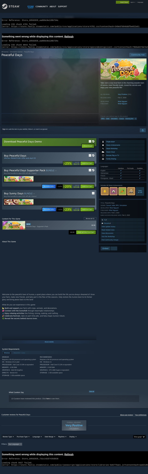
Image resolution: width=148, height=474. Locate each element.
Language (36, 443)
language (140, 2)
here (48, 402)
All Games (4, 55)
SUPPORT (62, 6)
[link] (71, 166)
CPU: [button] (108, 450)
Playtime (61, 443)
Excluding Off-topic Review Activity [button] (38, 450)
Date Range (49, 443)
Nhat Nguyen (122, 104)
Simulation (114, 121)
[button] (87, 166)
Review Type (7, 443)
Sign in (4, 132)
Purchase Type (22, 443)
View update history (108, 229)
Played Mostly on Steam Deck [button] (75, 450)
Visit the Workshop (108, 239)
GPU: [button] (116, 450)
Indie (107, 121)
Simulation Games (16, 55)
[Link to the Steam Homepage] (13, 8)
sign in (132, 2)
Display (72, 443)
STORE (30, 6)
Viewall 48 (140, 194)
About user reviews (126, 418)
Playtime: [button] (58, 450)
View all (91, 394)
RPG (102, 121)
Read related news (108, 233)
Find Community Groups (110, 243)
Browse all (90, 221)
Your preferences (141, 418)
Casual (121, 121)
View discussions (107, 236)
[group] (74, 450)
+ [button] (135, 121)
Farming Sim (129, 121)
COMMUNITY (42, 6)
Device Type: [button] (127, 450)
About (53, 6)
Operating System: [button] (96, 450)
